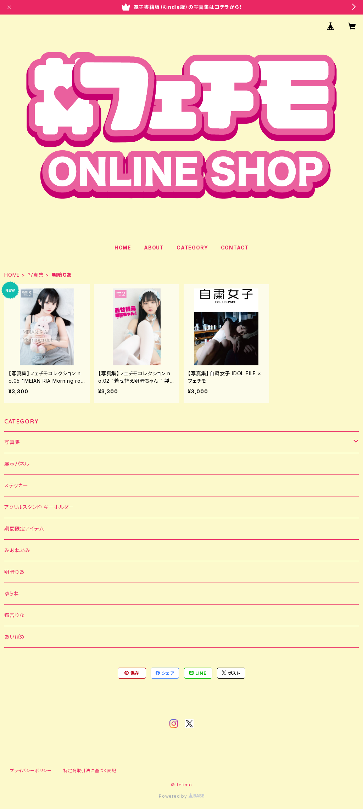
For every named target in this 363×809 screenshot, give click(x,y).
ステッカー (16, 485)
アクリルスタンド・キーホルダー (39, 507)
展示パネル (16, 464)
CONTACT (235, 248)
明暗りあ (14, 572)
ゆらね (11, 593)
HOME (123, 248)
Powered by (181, 796)
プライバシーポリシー (31, 770)
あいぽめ (14, 637)
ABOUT (154, 248)
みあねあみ (17, 550)
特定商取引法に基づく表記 (89, 770)
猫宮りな (14, 615)
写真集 (36, 275)
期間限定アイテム (24, 529)
